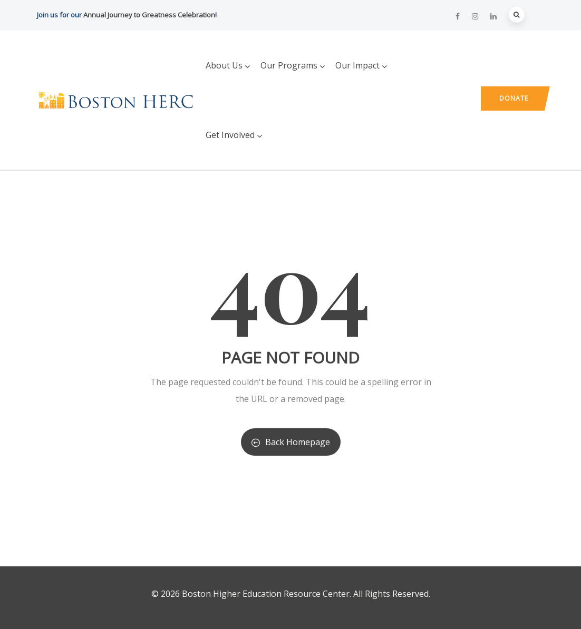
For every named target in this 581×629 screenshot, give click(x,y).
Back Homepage (290, 442)
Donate (513, 98)
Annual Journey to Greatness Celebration (149, 14)
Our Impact (361, 65)
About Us (228, 65)
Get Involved (234, 135)
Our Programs (292, 65)
